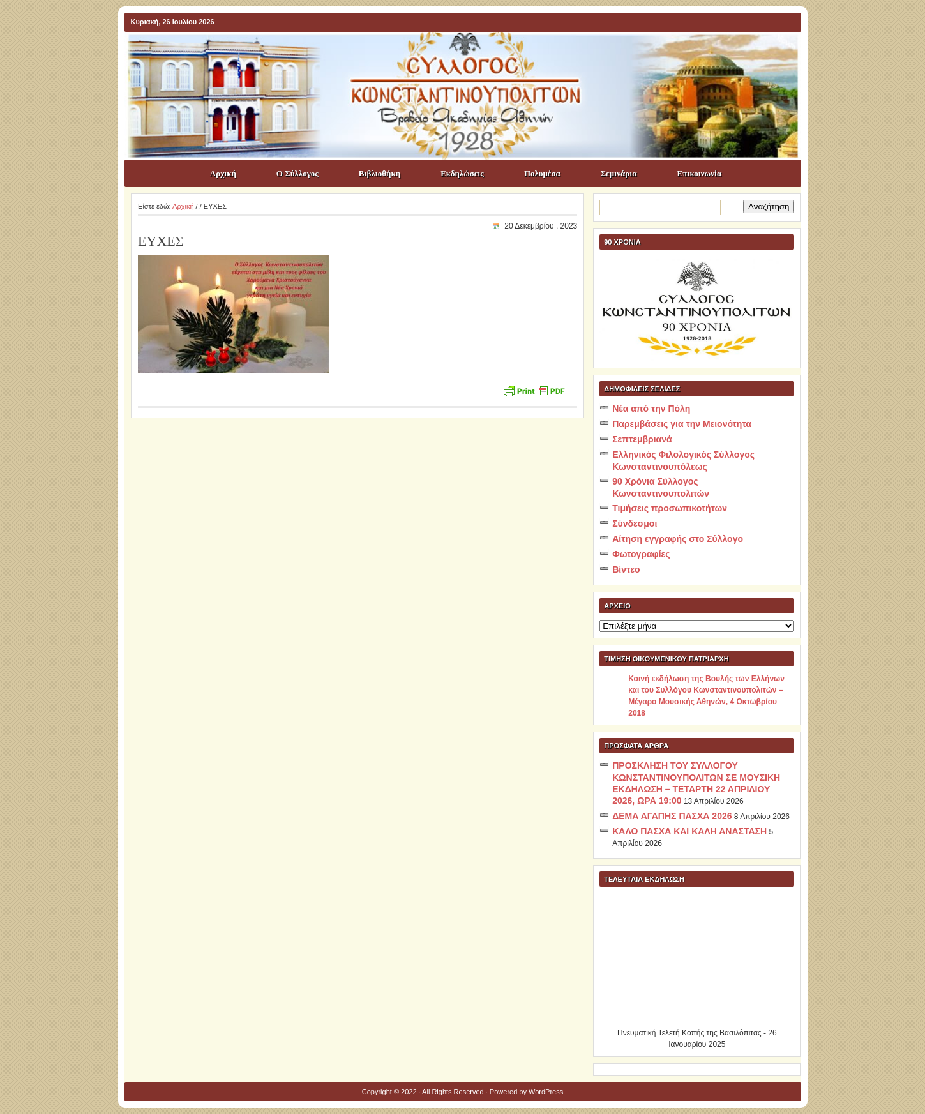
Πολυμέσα (542, 173)
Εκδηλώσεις (462, 173)
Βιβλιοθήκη (379, 173)
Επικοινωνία (699, 173)
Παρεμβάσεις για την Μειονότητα (681, 424)
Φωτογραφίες (641, 554)
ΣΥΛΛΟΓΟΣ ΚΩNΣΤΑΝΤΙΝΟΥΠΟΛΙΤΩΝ (469, 54)
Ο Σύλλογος (297, 173)
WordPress (546, 1091)
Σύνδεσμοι (634, 523)
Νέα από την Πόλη (651, 408)
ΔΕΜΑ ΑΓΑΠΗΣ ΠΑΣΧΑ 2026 (672, 816)
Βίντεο (626, 569)
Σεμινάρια (619, 173)
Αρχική (223, 173)
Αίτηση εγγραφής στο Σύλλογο (677, 539)
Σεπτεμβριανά (642, 439)
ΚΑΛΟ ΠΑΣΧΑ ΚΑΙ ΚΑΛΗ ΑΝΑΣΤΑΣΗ (689, 831)
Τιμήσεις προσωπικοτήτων (669, 508)
